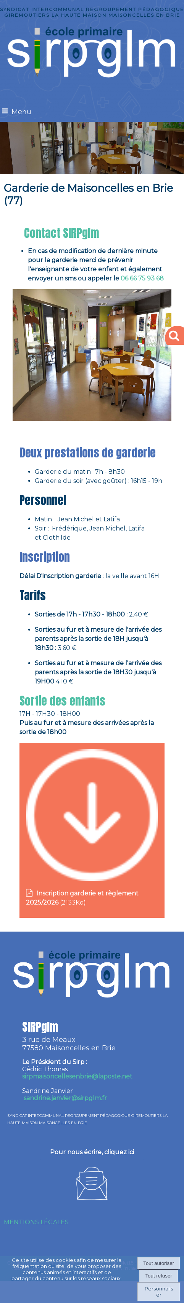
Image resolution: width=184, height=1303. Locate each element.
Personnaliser (159, 1291)
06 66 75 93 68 (143, 278)
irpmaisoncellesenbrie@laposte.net (77, 1076)
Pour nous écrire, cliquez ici (92, 1152)
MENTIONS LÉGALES (36, 1222)
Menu (21, 112)
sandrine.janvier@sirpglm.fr (65, 1098)
